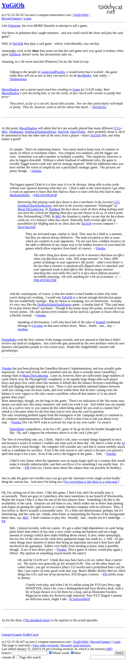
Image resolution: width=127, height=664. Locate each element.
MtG (5, 131)
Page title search (29, 657)
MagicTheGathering (31, 209)
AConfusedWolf (79, 599)
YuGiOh (13, 5)
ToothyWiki (80, 15)
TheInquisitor (18, 79)
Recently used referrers (76, 645)
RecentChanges (12, 18)
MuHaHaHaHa (20, 195)
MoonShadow (10, 89)
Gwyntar (37, 325)
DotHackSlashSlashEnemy (35, 205)
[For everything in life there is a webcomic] (91, 481)
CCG (116, 128)
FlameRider (9, 339)
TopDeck (14, 54)
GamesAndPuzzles (53, 72)
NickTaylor (99, 107)
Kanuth (100, 322)
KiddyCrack (31, 634)
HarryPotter (77, 131)
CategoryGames (12, 634)
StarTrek (63, 131)
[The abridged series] (37, 620)
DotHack (54, 209)
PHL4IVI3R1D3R (45, 195)
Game (76, 89)
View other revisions (45, 645)
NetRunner (16, 131)
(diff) (109, 649)
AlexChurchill (26, 227)
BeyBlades (84, 75)
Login (27, 18)
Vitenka (36, 171)
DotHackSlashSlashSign (40, 131)
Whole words (59, 653)
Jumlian (23, 329)
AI (123, 443)
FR (27, 467)
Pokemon (14, 25)
